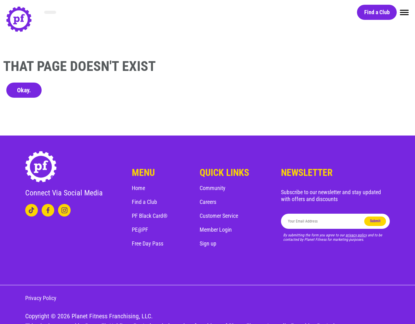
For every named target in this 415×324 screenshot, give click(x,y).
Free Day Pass (147, 243)
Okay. (24, 90)
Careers (208, 202)
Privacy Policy (40, 298)
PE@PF (140, 229)
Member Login (216, 229)
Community (212, 188)
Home (138, 188)
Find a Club (377, 12)
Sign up (208, 243)
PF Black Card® (149, 215)
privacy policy (356, 235)
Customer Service (219, 215)
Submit (375, 221)
